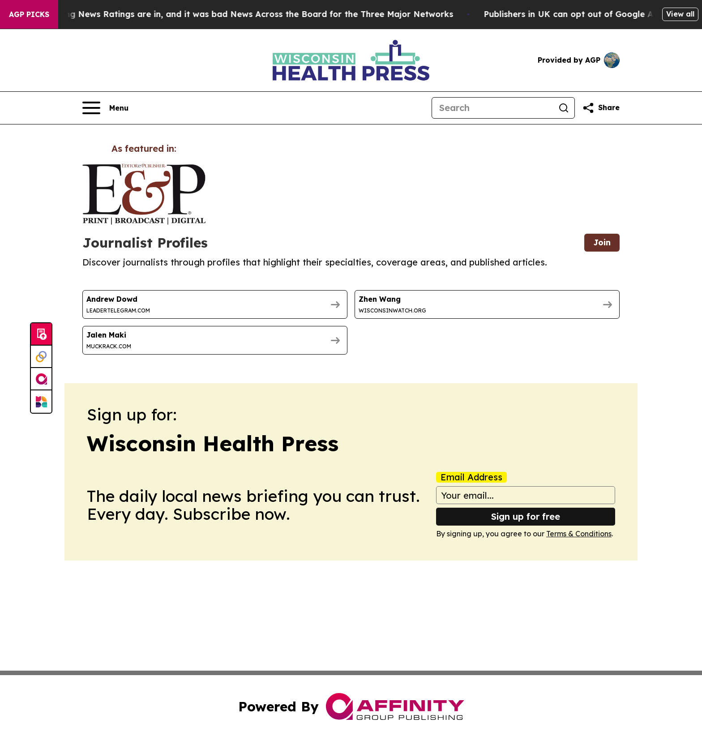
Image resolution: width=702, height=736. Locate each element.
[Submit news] (41, 334)
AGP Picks (29, 14)
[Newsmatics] (41, 401)
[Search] (492, 108)
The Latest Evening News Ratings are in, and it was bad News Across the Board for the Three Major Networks (234, 14)
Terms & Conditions (579, 533)
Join (602, 242)
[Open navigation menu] (105, 108)
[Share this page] (601, 108)
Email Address (471, 477)
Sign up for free (525, 516)
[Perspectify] (41, 357)
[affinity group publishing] (41, 379)
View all (680, 13)
